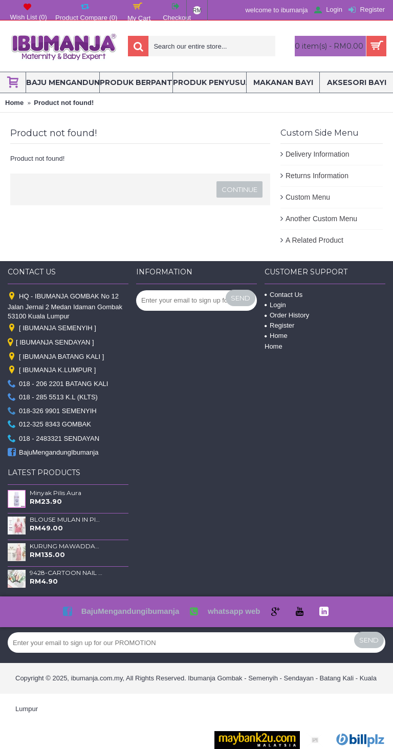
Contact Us (283, 294)
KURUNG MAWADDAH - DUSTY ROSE (66, 546)
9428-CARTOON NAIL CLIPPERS (66, 572)
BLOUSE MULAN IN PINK (66, 519)
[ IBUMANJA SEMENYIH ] (52, 328)
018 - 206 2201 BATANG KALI (58, 383)
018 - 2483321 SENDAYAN (53, 439)
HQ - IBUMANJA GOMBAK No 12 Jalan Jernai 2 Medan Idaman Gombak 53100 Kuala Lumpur (65, 306)
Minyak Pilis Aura (55, 493)
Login (275, 305)
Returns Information (317, 176)
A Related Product (314, 240)
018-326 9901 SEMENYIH (52, 410)
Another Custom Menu (321, 219)
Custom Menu (308, 197)
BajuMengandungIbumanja (53, 452)
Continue (239, 189)
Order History (287, 315)
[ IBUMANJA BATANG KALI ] (56, 357)
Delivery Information (318, 154)
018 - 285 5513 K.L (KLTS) (53, 397)
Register (279, 325)
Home (276, 335)
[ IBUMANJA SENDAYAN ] (51, 343)
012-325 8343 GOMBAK (49, 424)
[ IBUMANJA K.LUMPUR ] (52, 370)
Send (240, 298)
